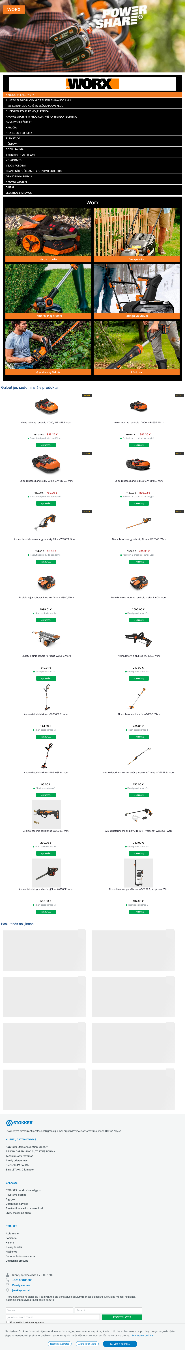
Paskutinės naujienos (17, 924)
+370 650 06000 (22, 1280)
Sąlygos (10, 1199)
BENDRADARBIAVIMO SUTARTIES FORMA (30, 1151)
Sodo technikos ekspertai (20, 1256)
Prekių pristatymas (16, 1160)
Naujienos (11, 1251)
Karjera (10, 1242)
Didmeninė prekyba (17, 1260)
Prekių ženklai (14, 1247)
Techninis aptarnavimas (19, 1155)
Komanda (11, 1237)
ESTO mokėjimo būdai (18, 1212)
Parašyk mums (21, 1285)
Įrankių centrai (21, 1290)
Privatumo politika (142, 1335)
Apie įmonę (12, 1233)
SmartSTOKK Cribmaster (20, 1169)
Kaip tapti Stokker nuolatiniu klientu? (26, 1146)
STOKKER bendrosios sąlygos (23, 1190)
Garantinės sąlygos (17, 1203)
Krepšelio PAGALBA (17, 1164)
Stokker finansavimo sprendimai (24, 1208)
